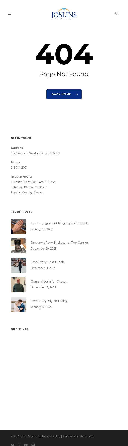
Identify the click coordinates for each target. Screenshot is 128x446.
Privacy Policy (51, 436)
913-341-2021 (19, 167)
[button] (10, 13)
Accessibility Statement (78, 436)
